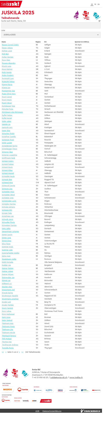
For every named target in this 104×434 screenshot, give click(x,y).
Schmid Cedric (8, 161)
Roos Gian (6, 60)
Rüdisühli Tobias (8, 82)
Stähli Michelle (7, 262)
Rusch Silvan (7, 103)
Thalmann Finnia (8, 326)
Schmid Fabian (8, 164)
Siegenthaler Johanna (10, 231)
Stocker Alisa (7, 287)
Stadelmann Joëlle (9, 259)
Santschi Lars (7, 127)
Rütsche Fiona (7, 109)
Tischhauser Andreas (10, 345)
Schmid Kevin (7, 167)
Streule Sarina (7, 293)
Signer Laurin (7, 235)
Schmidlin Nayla (8, 176)
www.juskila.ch (76, 377)
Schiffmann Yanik (8, 158)
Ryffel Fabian (7, 115)
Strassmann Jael (8, 290)
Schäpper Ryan (8, 140)
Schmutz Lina (7, 189)
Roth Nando (7, 72)
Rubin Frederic (8, 75)
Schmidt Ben (7, 179)
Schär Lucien (7, 143)
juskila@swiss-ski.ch (58, 377)
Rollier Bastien (7, 57)
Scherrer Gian (7, 152)
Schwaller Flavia (8, 222)
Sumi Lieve (6, 317)
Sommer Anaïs (7, 247)
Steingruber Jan (8, 277)
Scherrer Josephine (9, 155)
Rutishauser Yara (8, 106)
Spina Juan (6, 256)
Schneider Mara (8, 192)
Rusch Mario (7, 100)
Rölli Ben (5, 54)
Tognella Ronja (8, 348)
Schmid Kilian (7, 170)
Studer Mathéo (8, 305)
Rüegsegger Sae (8, 91)
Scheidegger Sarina (9, 146)
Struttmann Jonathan (10, 299)
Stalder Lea (6, 265)
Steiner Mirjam (7, 274)
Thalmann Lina (7, 329)
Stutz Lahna (6, 311)
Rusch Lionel (7, 97)
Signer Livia (6, 238)
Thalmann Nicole (8, 333)
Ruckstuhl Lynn (8, 78)
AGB (37, 411)
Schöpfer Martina (9, 204)
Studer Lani (6, 302)
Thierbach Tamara (9, 336)
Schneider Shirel (8, 195)
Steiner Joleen (7, 271)
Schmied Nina (7, 182)
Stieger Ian (6, 280)
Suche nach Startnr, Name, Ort (51, 21)
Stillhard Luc (7, 284)
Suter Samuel (7, 320)
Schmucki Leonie (8, 186)
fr (95, 4)
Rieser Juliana (7, 48)
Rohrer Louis (7, 51)
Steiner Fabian (7, 268)
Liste (3, 30)
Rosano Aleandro (8, 63)
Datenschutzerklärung (52, 411)
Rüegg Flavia (7, 84)
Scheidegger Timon (9, 149)
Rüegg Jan (6, 88)
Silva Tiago (6, 244)
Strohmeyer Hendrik (10, 296)
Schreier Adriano (8, 207)
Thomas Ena (7, 342)
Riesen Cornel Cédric (10, 45)
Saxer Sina (6, 131)
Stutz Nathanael (8, 314)
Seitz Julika (6, 228)
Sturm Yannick (7, 308)
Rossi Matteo (7, 69)
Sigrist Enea (6, 241)
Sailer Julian (6, 121)
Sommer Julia (7, 250)
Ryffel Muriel (7, 118)
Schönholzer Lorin (9, 201)
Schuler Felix (7, 213)
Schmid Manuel (8, 173)
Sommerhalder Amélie (10, 253)
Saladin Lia (6, 124)
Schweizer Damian (9, 225)
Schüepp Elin (7, 210)
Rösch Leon (6, 66)
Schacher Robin (8, 133)
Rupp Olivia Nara (8, 94)
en (99, 4)
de (92, 4)
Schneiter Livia (7, 198)
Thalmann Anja (7, 323)
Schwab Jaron (7, 219)
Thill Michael (7, 339)
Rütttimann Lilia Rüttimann (12, 112)
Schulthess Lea (8, 216)
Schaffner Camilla (9, 137)
